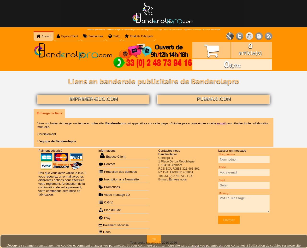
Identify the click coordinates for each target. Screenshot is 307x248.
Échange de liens (49, 113)
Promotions (93, 36)
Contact (106, 164)
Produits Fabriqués (138, 36)
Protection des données (117, 171)
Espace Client (67, 36)
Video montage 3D (114, 194)
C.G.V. (105, 202)
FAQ (113, 36)
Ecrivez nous (178, 179)
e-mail (221, 123)
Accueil (43, 36)
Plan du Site (109, 210)
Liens (104, 232)
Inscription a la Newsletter (119, 179)
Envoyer (229, 220)
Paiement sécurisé (113, 225)
